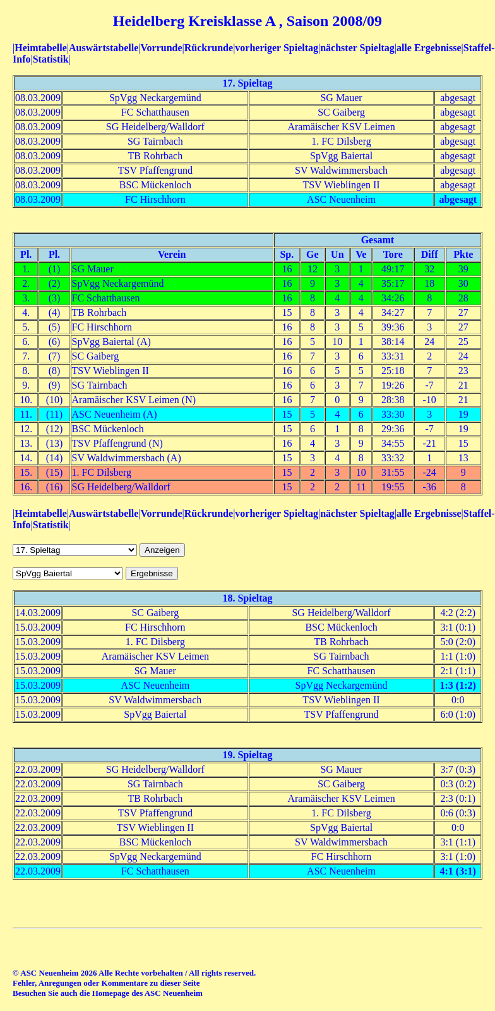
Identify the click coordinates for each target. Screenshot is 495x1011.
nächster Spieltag (357, 47)
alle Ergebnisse (429, 47)
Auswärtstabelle (103, 47)
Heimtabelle (41, 47)
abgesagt (458, 199)
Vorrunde (161, 47)
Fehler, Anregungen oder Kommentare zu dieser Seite (106, 983)
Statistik (51, 59)
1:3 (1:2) (458, 685)
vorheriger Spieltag (276, 47)
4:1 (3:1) (458, 871)
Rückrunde (208, 47)
